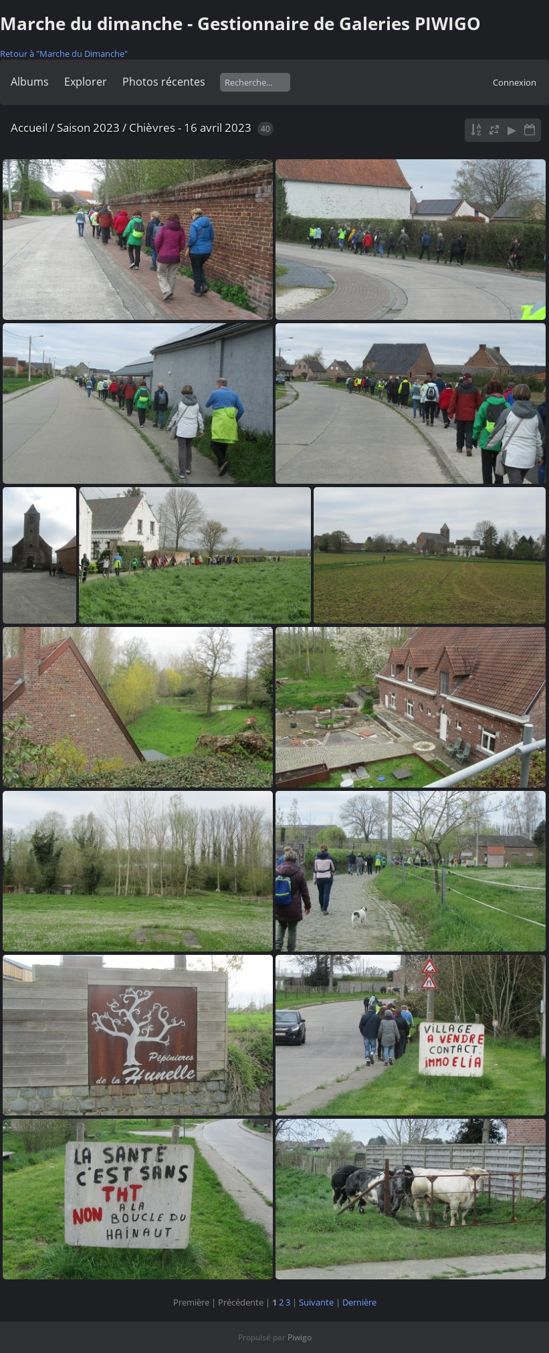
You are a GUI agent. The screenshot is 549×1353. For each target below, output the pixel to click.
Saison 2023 (88, 127)
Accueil (29, 127)
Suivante (316, 1302)
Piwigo (300, 1337)
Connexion (514, 82)
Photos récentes (163, 81)
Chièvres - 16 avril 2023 (190, 127)
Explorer (85, 81)
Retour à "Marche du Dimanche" (64, 54)
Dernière (359, 1302)
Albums (30, 81)
